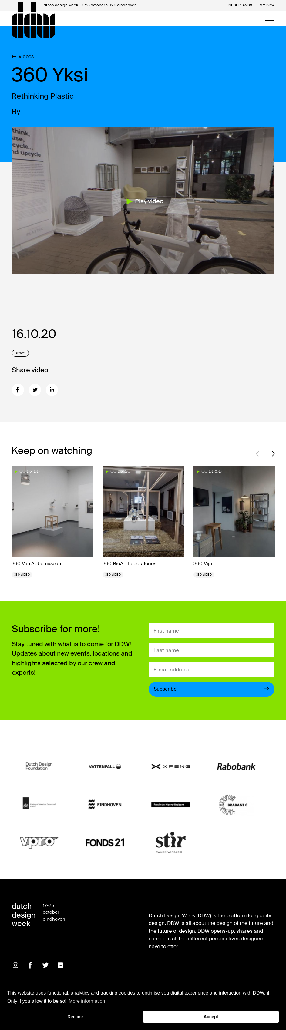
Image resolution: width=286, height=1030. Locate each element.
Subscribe (211, 689)
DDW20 (20, 353)
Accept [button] (211, 1016)
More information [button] (87, 1001)
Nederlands (240, 5)
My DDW (267, 5)
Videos (23, 56)
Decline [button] (75, 1016)
